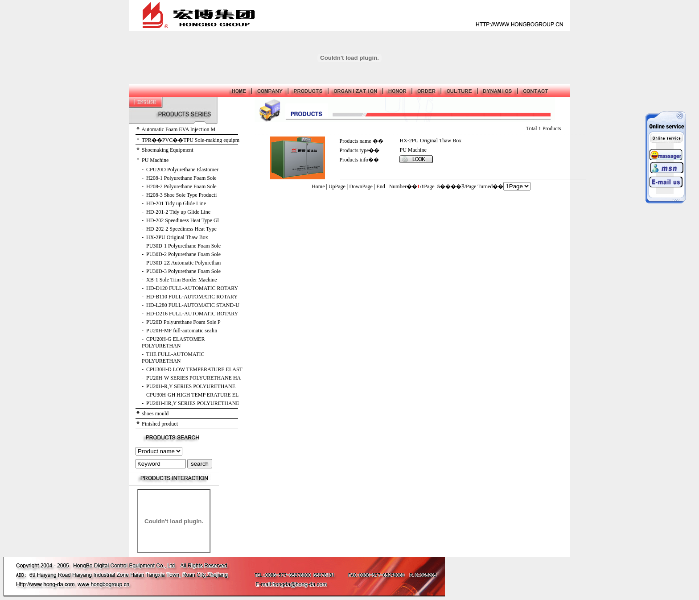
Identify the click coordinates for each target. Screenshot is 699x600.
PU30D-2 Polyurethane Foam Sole (183, 254)
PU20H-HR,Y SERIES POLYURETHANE (192, 403)
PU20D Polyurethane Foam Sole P (183, 322)
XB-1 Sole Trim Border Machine (181, 280)
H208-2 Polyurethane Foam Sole (181, 186)
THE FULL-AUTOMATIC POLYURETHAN (173, 357)
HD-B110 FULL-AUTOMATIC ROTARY (192, 297)
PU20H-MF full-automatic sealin (181, 330)
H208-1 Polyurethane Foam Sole (181, 178)
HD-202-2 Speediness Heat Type (181, 229)
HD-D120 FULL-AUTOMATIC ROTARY (192, 288)
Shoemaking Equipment (167, 150)
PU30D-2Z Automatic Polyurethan (183, 263)
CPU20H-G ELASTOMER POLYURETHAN (173, 342)
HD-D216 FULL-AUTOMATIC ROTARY (192, 313)
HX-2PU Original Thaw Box (177, 237)
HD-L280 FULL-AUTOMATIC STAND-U (192, 305)
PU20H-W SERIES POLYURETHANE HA (193, 378)
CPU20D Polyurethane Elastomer (182, 169)
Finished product (160, 424)
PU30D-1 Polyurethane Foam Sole (183, 246)
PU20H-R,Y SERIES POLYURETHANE (190, 386)
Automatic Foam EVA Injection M (178, 129)
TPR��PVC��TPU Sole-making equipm (190, 140)
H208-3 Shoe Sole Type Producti (181, 195)
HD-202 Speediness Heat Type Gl (182, 220)
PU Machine (155, 160)
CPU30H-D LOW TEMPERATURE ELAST (194, 369)
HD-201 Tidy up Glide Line (176, 203)
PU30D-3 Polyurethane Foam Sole (183, 271)
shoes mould (155, 413)
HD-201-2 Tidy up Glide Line (178, 212)
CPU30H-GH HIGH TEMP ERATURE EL (192, 395)
